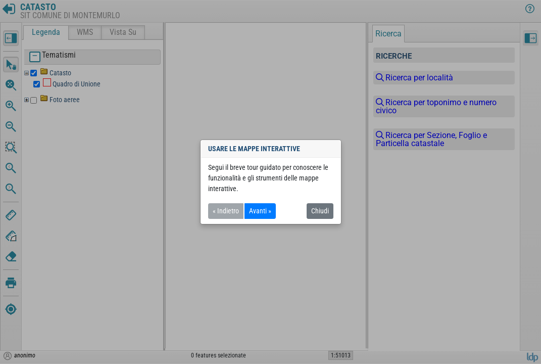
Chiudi (320, 211)
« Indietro (226, 211)
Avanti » (260, 211)
